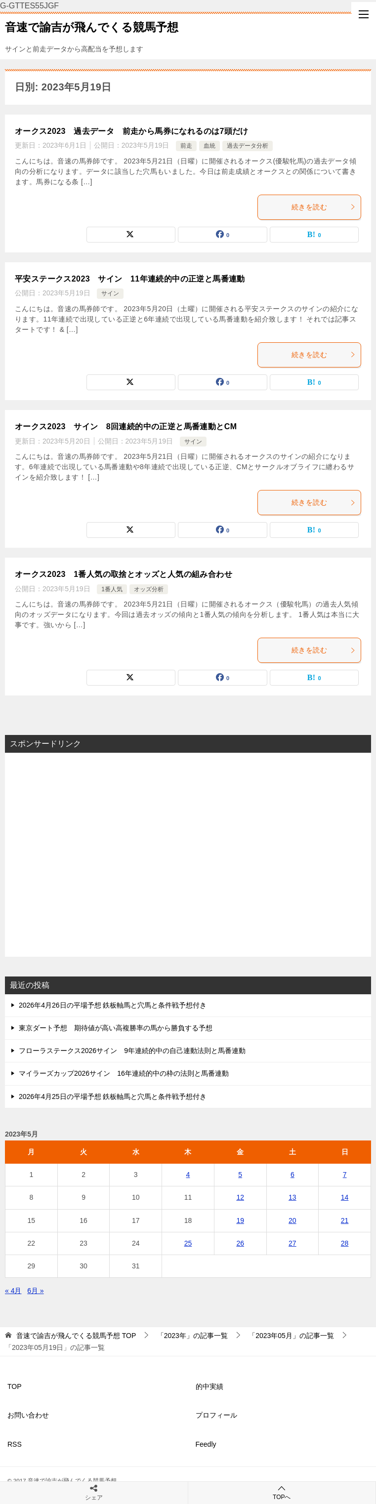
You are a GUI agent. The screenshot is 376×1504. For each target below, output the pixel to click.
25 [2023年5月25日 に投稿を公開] (188, 1243)
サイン (110, 293)
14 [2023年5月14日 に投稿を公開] (345, 1197)
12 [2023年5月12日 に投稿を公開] (240, 1197)
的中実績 (209, 1386)
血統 (209, 145)
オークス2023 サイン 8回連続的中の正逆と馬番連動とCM (126, 426)
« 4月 (13, 1291)
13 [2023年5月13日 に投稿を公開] (292, 1197)
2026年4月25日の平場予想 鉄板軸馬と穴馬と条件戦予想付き (113, 1096)
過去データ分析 (247, 145)
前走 (186, 145)
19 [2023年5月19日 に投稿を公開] (240, 1220)
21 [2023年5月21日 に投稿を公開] (345, 1220)
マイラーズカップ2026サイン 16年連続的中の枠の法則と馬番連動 (124, 1073)
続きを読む (324, 207)
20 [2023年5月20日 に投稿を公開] (292, 1220)
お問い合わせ (28, 1415)
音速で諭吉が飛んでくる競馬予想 (91, 26)
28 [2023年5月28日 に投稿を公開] (345, 1243)
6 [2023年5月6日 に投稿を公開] (292, 1175)
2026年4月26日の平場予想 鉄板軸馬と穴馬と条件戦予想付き (113, 1005)
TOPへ (282, 1492)
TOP (76, 1336)
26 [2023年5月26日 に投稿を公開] (240, 1243)
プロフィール (216, 1415)
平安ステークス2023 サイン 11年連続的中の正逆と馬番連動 (130, 279)
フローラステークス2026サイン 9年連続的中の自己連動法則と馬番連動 (132, 1051)
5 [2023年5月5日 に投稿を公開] (240, 1175)
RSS (14, 1444)
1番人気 (112, 589)
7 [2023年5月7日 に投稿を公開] (345, 1175)
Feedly (206, 1444)
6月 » (35, 1291)
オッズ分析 (149, 589)
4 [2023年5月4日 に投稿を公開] (188, 1175)
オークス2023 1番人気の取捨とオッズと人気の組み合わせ (123, 574)
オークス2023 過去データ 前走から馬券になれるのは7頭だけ (132, 131)
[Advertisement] (188, 855)
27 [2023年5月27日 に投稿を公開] (292, 1243)
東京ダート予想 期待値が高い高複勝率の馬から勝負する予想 (115, 1028)
